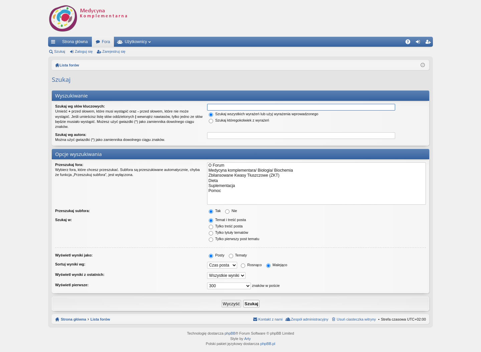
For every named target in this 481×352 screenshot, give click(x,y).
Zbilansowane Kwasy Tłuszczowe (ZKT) (316, 175)
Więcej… (54, 43)
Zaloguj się (84, 51)
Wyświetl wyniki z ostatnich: (80, 275)
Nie (231, 211)
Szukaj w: (63, 220)
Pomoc (316, 190)
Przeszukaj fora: (69, 165)
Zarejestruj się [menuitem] (429, 43)
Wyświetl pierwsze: (72, 285)
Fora (106, 41)
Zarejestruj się (113, 51)
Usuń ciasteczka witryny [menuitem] (356, 319)
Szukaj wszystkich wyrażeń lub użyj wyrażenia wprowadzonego (263, 114)
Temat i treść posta (227, 220)
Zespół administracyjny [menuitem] (309, 319)
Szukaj (59, 51)
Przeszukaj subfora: (72, 211)
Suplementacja (316, 185)
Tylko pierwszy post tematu (234, 239)
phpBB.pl (267, 344)
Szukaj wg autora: (71, 135)
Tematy (238, 255)
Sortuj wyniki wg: (70, 264)
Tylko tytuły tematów (228, 232)
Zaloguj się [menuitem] (419, 43)
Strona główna (75, 41)
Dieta (316, 180)
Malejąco (276, 265)
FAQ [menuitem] (410, 43)
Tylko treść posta (226, 226)
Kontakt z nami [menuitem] (270, 319)
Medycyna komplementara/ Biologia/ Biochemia (316, 170)
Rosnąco (251, 265)
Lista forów (100, 319)
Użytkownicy (136, 41)
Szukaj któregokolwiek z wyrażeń (239, 120)
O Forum (316, 165)
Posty (216, 255)
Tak (215, 211)
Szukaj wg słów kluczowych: (80, 106)
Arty (247, 339)
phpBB (229, 333)
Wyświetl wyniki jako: (74, 255)
